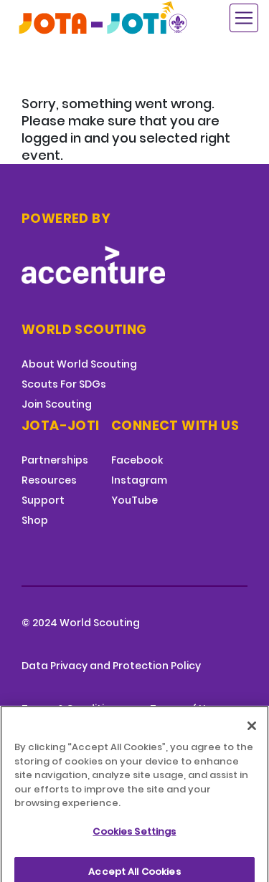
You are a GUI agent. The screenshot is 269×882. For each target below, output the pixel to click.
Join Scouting (57, 404)
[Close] (252, 734)
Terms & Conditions (72, 708)
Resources (49, 480)
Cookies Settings (134, 840)
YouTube (134, 500)
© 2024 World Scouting (81, 622)
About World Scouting (79, 364)
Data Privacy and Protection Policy (111, 665)
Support (43, 500)
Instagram (139, 480)
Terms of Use (184, 708)
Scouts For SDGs (64, 384)
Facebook (137, 460)
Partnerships (55, 460)
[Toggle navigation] (244, 18)
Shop (35, 520)
